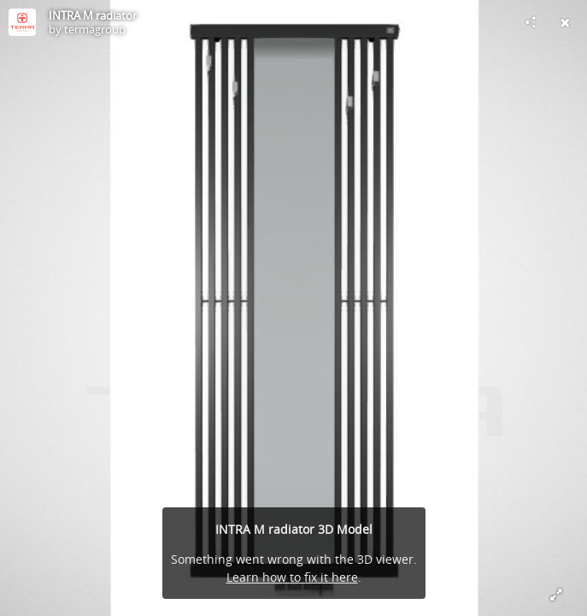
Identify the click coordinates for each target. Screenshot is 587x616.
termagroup (95, 29)
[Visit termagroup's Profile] (22, 22)
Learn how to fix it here (292, 577)
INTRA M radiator (93, 15)
